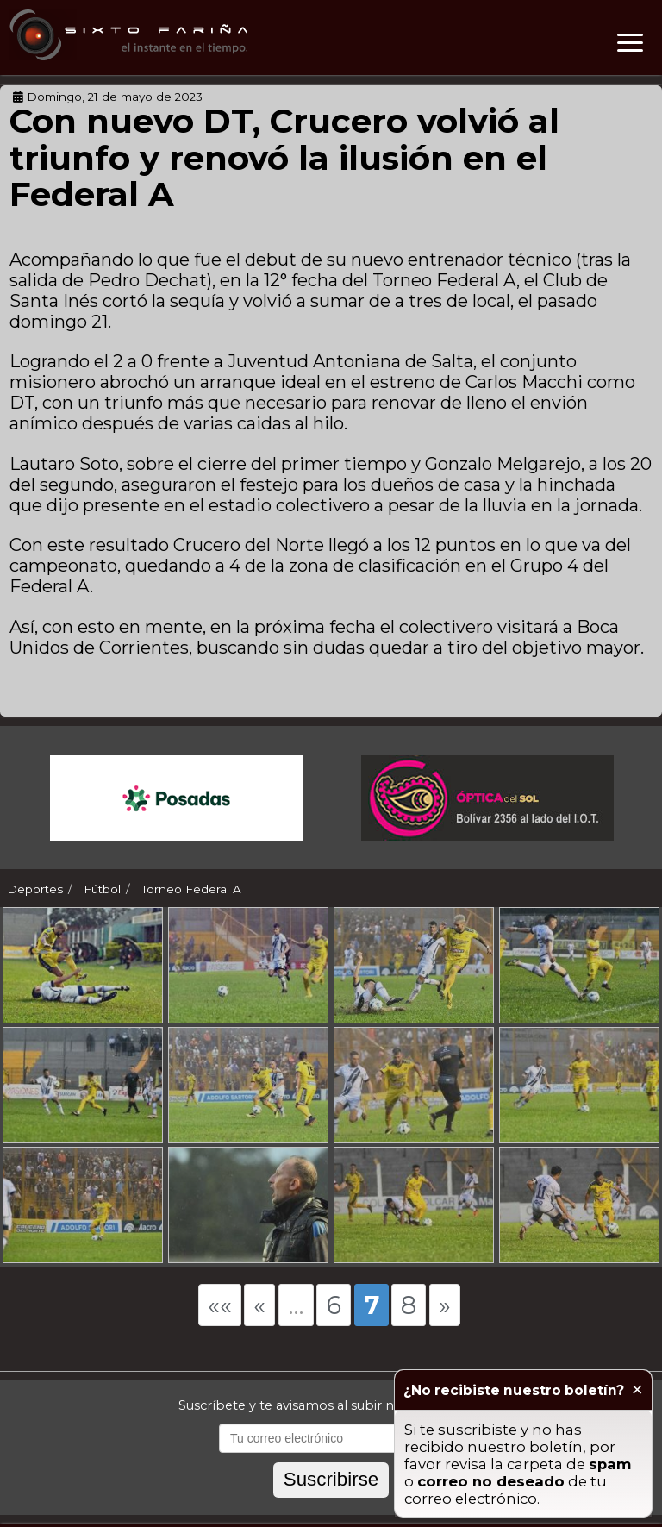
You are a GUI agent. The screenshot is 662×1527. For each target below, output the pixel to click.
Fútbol (102, 889)
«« (220, 1324)
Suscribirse (331, 1498)
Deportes (35, 889)
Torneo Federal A (191, 889)
